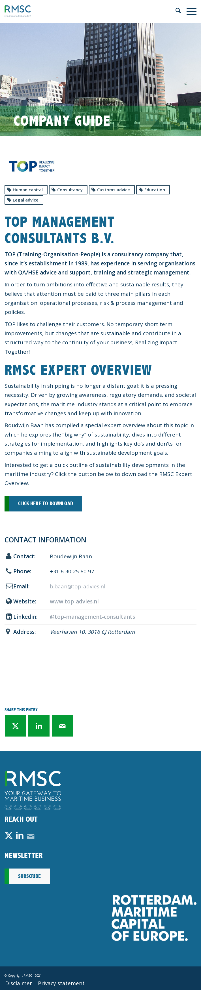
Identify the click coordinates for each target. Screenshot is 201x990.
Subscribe (29, 876)
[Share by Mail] (62, 726)
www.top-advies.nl (74, 601)
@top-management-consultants (92, 616)
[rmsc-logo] (81, 11)
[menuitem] (175, 11)
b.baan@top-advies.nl (77, 586)
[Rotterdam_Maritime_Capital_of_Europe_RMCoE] (154, 918)
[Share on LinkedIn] (39, 726)
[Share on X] (15, 726)
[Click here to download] (43, 503)
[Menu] (188, 11)
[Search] (175, 11)
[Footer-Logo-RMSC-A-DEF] (33, 790)
